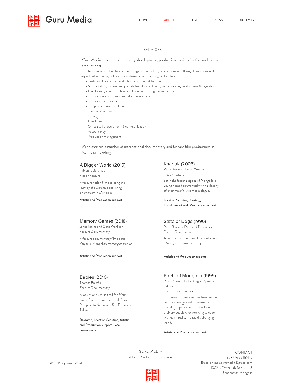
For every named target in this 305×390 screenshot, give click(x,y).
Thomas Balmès (90, 282)
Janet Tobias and (91, 226)
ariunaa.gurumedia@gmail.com (231, 362)
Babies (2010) (94, 277)
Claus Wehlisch (113, 226)
